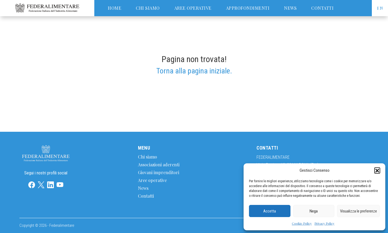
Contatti (322, 8)
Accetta (269, 211)
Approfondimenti (248, 8)
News (290, 8)
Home (114, 8)
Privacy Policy (324, 223)
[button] (377, 170)
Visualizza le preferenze (358, 211)
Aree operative (193, 8)
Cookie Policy (302, 223)
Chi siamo (148, 8)
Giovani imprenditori (158, 172)
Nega (314, 211)
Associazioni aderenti (158, 164)
